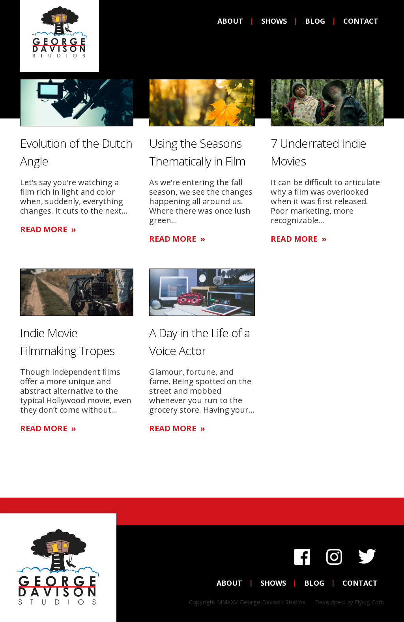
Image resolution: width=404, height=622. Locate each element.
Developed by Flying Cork (349, 602)
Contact (360, 21)
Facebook (302, 554)
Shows (274, 21)
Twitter (367, 554)
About (230, 21)
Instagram (334, 554)
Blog (315, 21)
